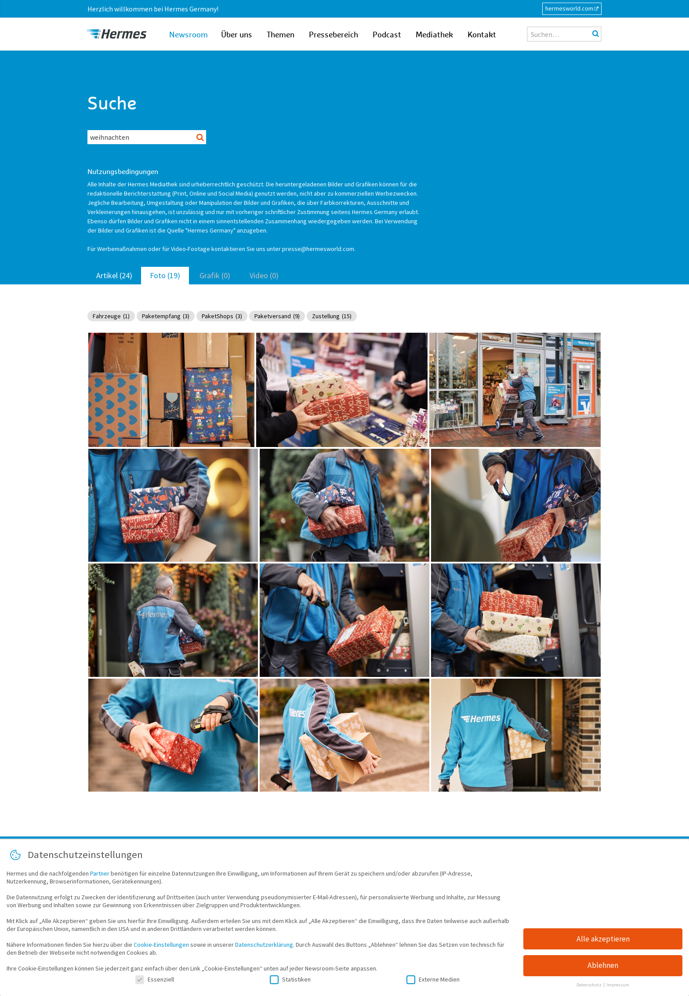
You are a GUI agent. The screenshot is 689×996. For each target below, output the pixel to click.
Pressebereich (333, 35)
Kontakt (482, 35)
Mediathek (434, 35)
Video (264, 275)
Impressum (617, 985)
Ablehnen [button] (602, 966)
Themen (280, 35)
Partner (99, 874)
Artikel (114, 275)
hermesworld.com (569, 8)
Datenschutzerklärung (264, 945)
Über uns (236, 35)
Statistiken (290, 980)
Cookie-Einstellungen (161, 945)
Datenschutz (589, 985)
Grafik (214, 275)
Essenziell (154, 980)
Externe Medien (433, 980)
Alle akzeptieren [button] (603, 939)
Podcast (387, 35)
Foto (165, 275)
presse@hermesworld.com (318, 249)
